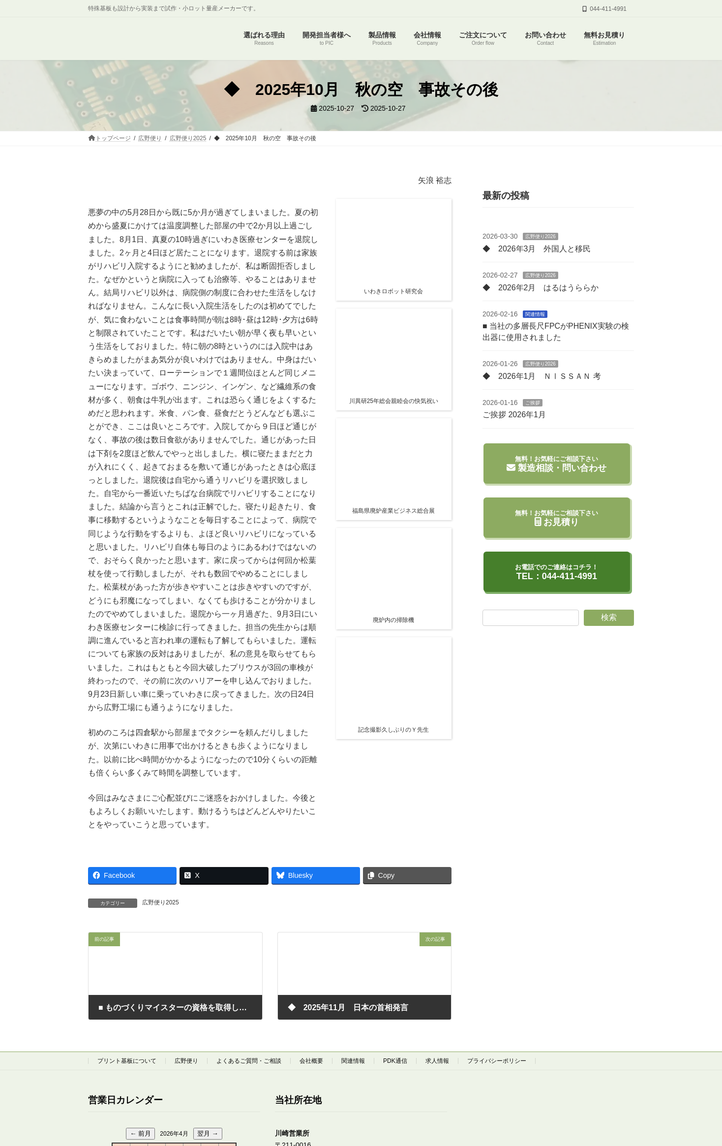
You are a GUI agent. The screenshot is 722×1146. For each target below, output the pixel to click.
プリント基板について (126, 1060)
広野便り (186, 1060)
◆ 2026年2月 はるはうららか (540, 287)
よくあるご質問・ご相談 (248, 1060)
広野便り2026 (540, 236)
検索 (609, 617)
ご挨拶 (532, 402)
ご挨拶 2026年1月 (514, 414)
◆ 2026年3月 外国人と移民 (536, 249)
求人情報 (437, 1060)
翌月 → (207, 1134)
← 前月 (140, 1134)
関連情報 (535, 314)
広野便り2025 (160, 902)
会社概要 (311, 1060)
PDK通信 (395, 1060)
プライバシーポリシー (496, 1060)
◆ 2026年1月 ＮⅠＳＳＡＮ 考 (541, 376)
